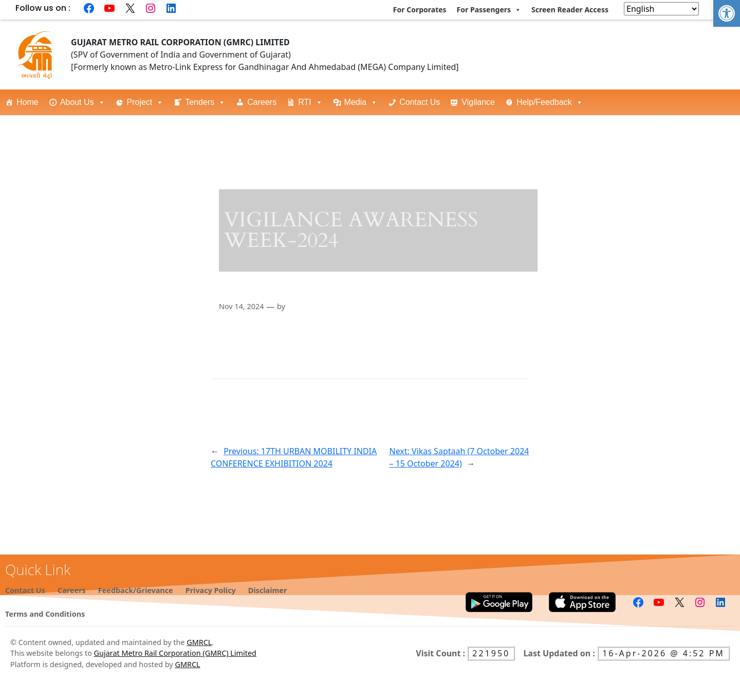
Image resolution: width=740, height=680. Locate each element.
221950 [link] (491, 653)
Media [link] (361, 102)
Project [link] (145, 102)
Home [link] (27, 102)
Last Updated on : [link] (560, 653)
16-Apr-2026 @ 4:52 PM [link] (663, 653)
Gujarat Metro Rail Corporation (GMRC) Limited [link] (175, 653)
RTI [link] (310, 102)
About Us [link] (82, 102)
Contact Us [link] (419, 102)
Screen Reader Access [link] (569, 9)
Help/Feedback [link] (549, 102)
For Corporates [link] (420, 9)
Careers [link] (261, 102)
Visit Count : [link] (441, 653)
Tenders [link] (205, 102)
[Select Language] (661, 8)
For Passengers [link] (489, 9)
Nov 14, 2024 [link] (241, 306)
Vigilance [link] (478, 102)
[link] (726, 13)
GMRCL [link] (199, 642)
